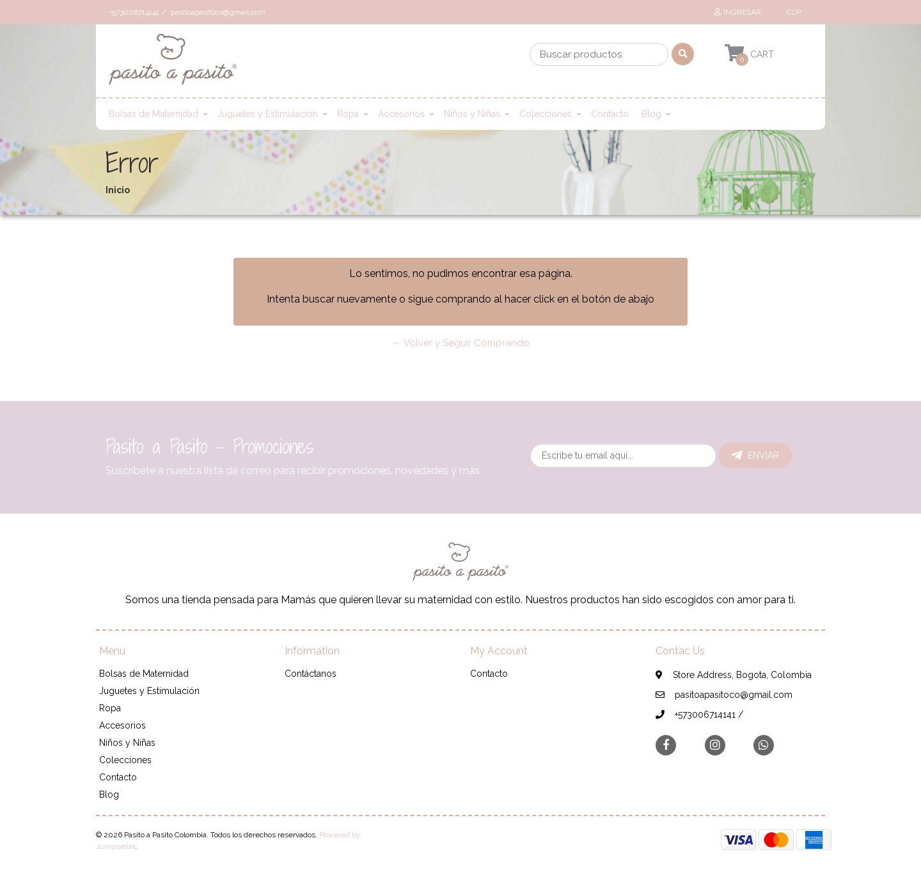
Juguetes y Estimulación (267, 114)
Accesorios (401, 114)
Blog (651, 114)
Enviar (755, 455)
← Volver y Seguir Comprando (461, 343)
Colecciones (545, 114)
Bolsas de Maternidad (153, 114)
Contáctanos (310, 673)
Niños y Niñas (472, 114)
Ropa (348, 114)
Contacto (610, 114)
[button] (792, 12)
